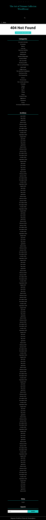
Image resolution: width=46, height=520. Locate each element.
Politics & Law (23, 69)
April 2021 (23, 264)
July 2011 (23, 418)
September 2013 (23, 384)
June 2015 (23, 356)
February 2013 (23, 393)
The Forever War (23, 73)
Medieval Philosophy (23, 57)
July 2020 (23, 276)
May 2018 (23, 309)
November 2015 (23, 349)
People (23, 87)
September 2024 (22, 209)
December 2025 (23, 189)
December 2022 (23, 237)
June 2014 (23, 372)
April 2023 (23, 232)
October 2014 (23, 366)
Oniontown (23, 99)
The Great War (23, 61)
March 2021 (23, 265)
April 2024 (23, 216)
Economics (23, 45)
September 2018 (23, 304)
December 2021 (23, 253)
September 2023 (23, 225)
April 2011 (23, 422)
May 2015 (23, 357)
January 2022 (23, 252)
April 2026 (23, 184)
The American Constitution (23, 71)
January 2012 (23, 410)
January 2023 (23, 236)
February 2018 (23, 313)
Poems (22, 101)
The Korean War (23, 63)
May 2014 (23, 373)
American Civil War (22, 50)
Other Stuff (23, 67)
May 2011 (23, 421)
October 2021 (23, 256)
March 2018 (23, 312)
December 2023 (23, 221)
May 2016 (23, 341)
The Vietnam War (23, 75)
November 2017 (23, 317)
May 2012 (23, 405)
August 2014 (23, 369)
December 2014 (23, 364)
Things (23, 91)
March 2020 (23, 281)
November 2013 (23, 381)
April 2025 (23, 200)
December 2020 (23, 269)
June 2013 (22, 388)
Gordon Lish (23, 53)
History (23, 47)
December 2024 (23, 205)
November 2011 (23, 413)
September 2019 (23, 289)
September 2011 (23, 416)
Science (23, 77)
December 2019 (23, 285)
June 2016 (22, 340)
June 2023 (23, 229)
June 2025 (23, 197)
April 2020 (23, 280)
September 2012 (23, 400)
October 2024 (23, 208)
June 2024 (23, 213)
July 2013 (23, 386)
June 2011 (23, 420)
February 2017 (23, 329)
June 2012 (22, 404)
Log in (23, 501)
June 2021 (22, 261)
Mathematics (23, 55)
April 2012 (23, 406)
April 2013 (23, 390)
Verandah (23, 83)
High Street (23, 97)
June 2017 (23, 324)
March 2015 (23, 360)
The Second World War (23, 65)
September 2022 (23, 241)
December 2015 (23, 348)
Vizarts (23, 85)
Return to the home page (23, 33)
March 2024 (23, 217)
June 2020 (23, 277)
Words (23, 93)
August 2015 (23, 353)
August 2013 (23, 385)
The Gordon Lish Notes (23, 81)
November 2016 (23, 333)
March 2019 (23, 296)
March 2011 (23, 424)
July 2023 (23, 228)
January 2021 (23, 268)
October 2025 (23, 192)
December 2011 (23, 412)
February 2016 (23, 345)
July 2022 (23, 244)
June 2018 (22, 308)
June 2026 (23, 181)
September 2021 (23, 257)
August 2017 (23, 321)
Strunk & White (23, 59)
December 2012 (23, 396)
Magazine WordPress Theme (18, 518)
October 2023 (23, 224)
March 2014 (23, 376)
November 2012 (23, 397)
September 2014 (23, 368)
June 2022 (23, 245)
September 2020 (23, 273)
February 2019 (23, 297)
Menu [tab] (3, 22)
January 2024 (23, 220)
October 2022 (23, 240)
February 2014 (23, 377)
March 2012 (23, 408)
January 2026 (23, 188)
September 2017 (23, 320)
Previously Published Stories (23, 103)
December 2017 (23, 316)
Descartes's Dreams (23, 43)
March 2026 (23, 185)
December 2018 (23, 300)
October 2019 (23, 288)
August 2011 (23, 417)
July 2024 (23, 212)
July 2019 (23, 292)
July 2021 (23, 260)
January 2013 (23, 394)
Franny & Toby (23, 95)
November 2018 (23, 301)
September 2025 (22, 193)
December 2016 (23, 332)
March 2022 (23, 249)
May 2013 (23, 389)
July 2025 (23, 196)
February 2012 (23, 409)
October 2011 (23, 414)
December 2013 (23, 380)
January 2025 (23, 204)
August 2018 (23, 305)
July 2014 (23, 370)
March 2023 (23, 233)
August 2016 (23, 337)
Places (23, 89)
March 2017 (23, 328)
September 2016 (23, 336)
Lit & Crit (23, 49)
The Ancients (23, 79)
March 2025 (23, 201)
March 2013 (23, 392)
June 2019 (22, 293)
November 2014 (23, 365)
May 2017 (23, 325)
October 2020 (23, 272)
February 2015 (23, 361)
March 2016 (23, 344)
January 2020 (23, 284)
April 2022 (23, 248)
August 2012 (23, 401)
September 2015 (23, 352)
